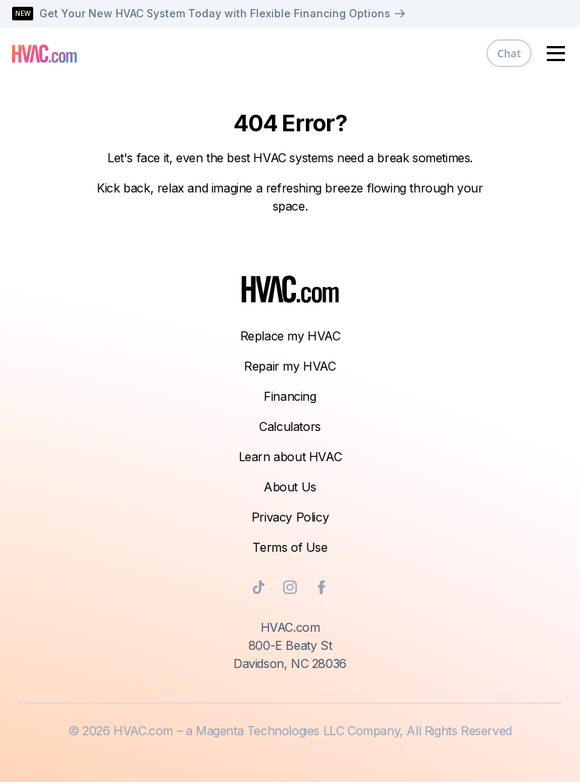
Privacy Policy (290, 517)
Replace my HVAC (290, 335)
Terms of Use (289, 547)
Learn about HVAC (290, 456)
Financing (290, 396)
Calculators (290, 426)
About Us (290, 486)
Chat (509, 53)
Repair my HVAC (289, 366)
